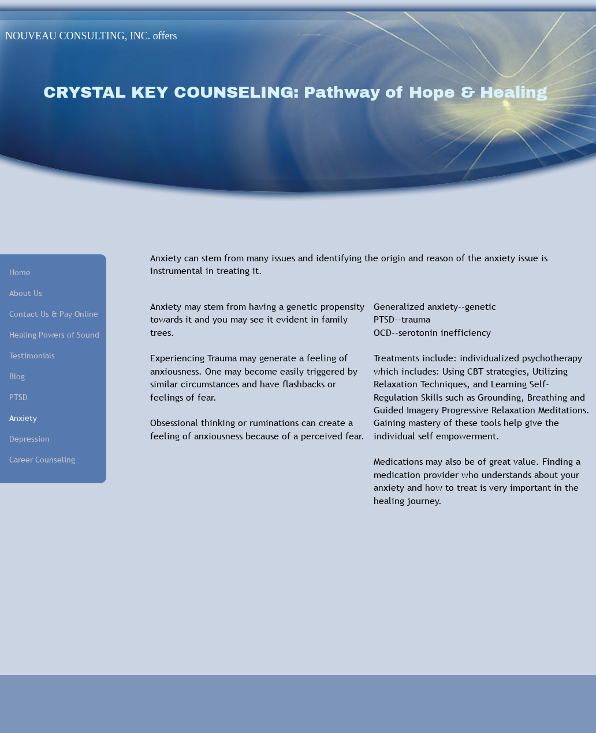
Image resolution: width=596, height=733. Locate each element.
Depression (29, 439)
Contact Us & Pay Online (50, 314)
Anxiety (23, 418)
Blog (17, 376)
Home (20, 272)
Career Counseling (42, 459)
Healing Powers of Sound (50, 335)
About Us (25, 293)
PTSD (18, 397)
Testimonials (32, 355)
